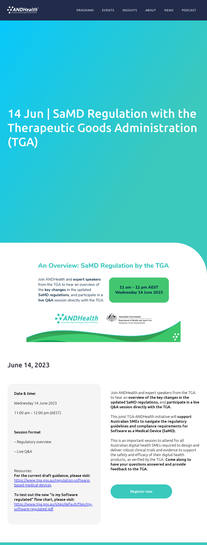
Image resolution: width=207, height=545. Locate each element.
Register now (141, 491)
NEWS (169, 10)
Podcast (189, 10)
